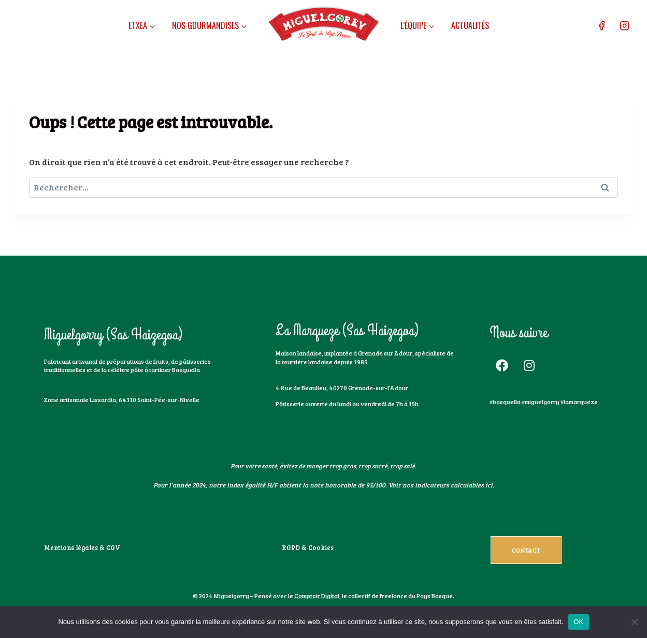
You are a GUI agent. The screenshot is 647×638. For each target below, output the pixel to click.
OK (578, 622)
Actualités (470, 25)
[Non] (634, 622)
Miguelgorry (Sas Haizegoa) (113, 334)
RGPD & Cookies (304, 547)
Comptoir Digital (316, 595)
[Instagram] (625, 26)
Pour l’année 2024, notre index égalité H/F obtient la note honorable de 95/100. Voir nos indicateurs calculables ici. (323, 485)
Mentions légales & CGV (78, 547)
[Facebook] (601, 26)
